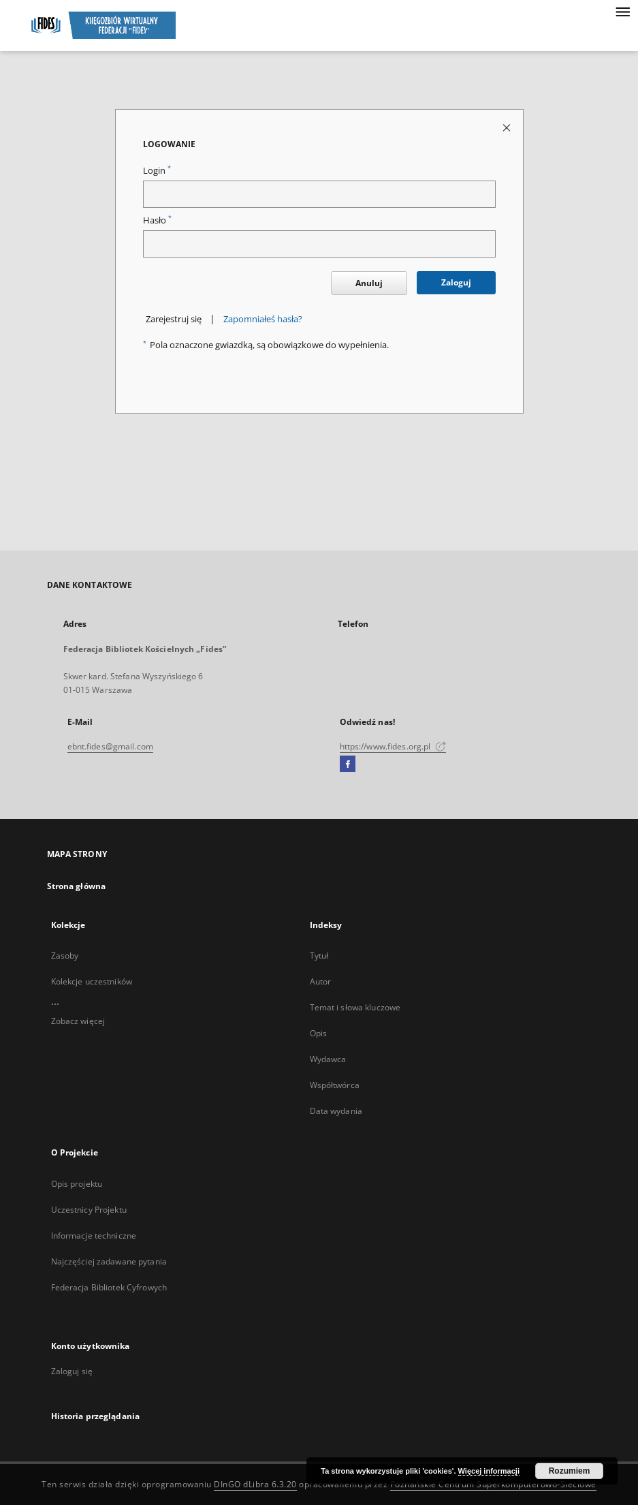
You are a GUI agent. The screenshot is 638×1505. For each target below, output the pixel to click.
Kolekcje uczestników (91, 981)
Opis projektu (77, 1184)
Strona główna (76, 886)
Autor (321, 981)
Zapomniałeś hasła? (262, 319)
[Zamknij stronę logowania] (508, 127)
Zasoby (65, 955)
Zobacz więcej (78, 1021)
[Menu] (622, 11)
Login (157, 170)
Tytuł (319, 955)
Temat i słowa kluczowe (355, 1007)
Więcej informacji (489, 1471)
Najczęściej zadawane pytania (109, 1261)
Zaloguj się (72, 1371)
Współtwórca (335, 1085)
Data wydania (336, 1111)
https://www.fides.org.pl (393, 746)
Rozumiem (569, 1471)
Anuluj (369, 283)
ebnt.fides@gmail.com (110, 746)
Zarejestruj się (174, 319)
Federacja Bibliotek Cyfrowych (109, 1287)
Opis (318, 1033)
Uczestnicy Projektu (89, 1209)
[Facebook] (347, 764)
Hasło (157, 220)
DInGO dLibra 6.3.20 (255, 1484)
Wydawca (328, 1059)
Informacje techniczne (94, 1235)
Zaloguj (456, 282)
